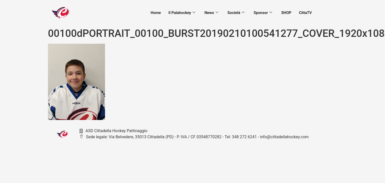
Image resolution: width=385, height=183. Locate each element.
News (211, 12)
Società (235, 12)
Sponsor (263, 12)
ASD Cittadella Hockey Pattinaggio (113, 130)
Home (156, 12)
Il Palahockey (181, 12)
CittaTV (305, 12)
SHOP (286, 12)
